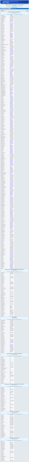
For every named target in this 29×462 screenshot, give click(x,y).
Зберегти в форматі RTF (2, 10)
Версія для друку (27, 10)
